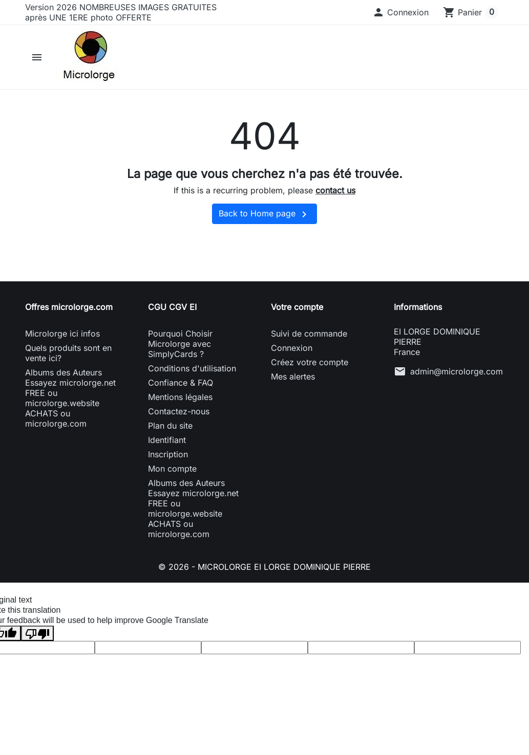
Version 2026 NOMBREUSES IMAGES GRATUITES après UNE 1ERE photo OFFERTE (121, 12)
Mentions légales (180, 397)
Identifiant (167, 440)
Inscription (168, 454)
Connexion (291, 348)
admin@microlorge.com (456, 371)
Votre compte (297, 307)
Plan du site (170, 425)
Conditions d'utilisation (192, 368)
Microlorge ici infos (62, 333)
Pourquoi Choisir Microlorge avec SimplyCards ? (180, 343)
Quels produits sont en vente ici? (68, 353)
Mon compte (172, 468)
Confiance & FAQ (180, 383)
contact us (335, 190)
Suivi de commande (309, 333)
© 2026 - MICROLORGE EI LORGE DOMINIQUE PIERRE (264, 567)
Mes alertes (293, 376)
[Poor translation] (37, 632)
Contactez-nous (178, 411)
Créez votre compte (309, 362)
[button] (400, 12)
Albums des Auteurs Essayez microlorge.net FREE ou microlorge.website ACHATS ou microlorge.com (70, 398)
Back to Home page (264, 214)
